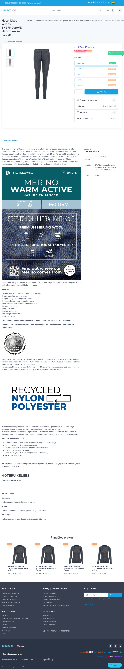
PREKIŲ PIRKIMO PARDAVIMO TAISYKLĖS (15, 619)
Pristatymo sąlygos (49, 593)
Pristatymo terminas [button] (87, 100)
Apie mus (5, 615)
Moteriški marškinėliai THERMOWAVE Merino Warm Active (18, 568)
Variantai (77, 58)
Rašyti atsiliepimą (49, 625)
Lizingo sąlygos (48, 602)
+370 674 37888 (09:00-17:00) (14, 3)
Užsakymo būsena (8, 605)
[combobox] (76, 10)
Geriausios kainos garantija (11, 602)
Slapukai (4, 625)
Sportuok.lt (88, 604)
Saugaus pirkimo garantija (10, 593)
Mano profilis (47, 615)
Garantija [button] (82, 112)
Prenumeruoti (115, 595)
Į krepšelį (101, 92)
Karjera (4, 634)
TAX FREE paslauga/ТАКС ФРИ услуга (56, 605)
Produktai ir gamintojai (9, 596)
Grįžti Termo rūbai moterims (12, 41)
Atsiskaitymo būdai (49, 596)
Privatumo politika (8, 622)
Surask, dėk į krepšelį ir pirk (10, 599)
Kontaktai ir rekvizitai (9, 628)
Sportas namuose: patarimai (56, 631)
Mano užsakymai (48, 619)
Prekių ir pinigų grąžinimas (51, 599)
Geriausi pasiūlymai (49, 622)
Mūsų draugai (6, 631)
